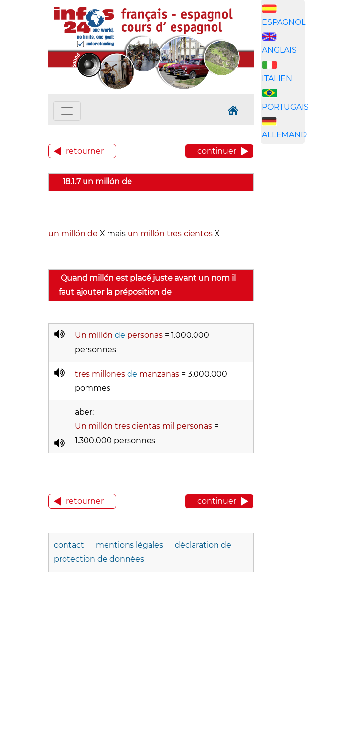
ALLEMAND (284, 134)
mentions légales (129, 545)
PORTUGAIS (285, 106)
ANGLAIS (279, 50)
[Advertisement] (303, 304)
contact (69, 545)
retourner (85, 150)
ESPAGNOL (283, 22)
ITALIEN (277, 78)
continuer (216, 150)
